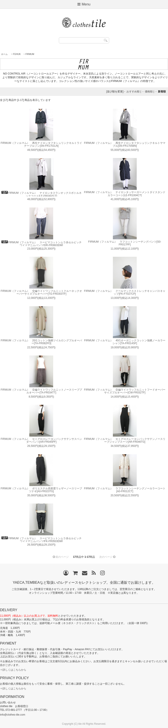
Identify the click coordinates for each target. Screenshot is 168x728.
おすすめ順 (133, 91)
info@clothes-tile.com (12, 714)
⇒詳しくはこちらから (13, 669)
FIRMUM (29, 54)
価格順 (149, 91)
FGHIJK (17, 54)
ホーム (4, 54)
